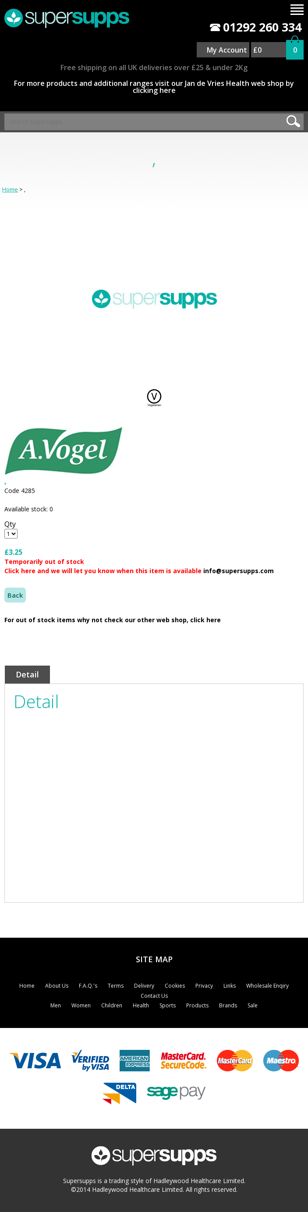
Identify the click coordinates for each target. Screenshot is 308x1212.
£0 (257, 50)
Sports (167, 1005)
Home (10, 189)
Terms (116, 985)
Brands (228, 1005)
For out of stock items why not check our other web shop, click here (112, 620)
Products (197, 1005)
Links (229, 985)
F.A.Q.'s (88, 985)
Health (141, 1005)
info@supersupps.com (238, 571)
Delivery (144, 985)
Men (55, 1005)
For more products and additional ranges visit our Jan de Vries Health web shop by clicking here (154, 86)
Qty (10, 524)
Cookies (175, 985)
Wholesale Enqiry (267, 985)
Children (111, 1005)
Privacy (204, 985)
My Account (227, 50)
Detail (27, 674)
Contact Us (154, 995)
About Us (56, 985)
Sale (253, 1005)
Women (81, 1005)
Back (15, 595)
